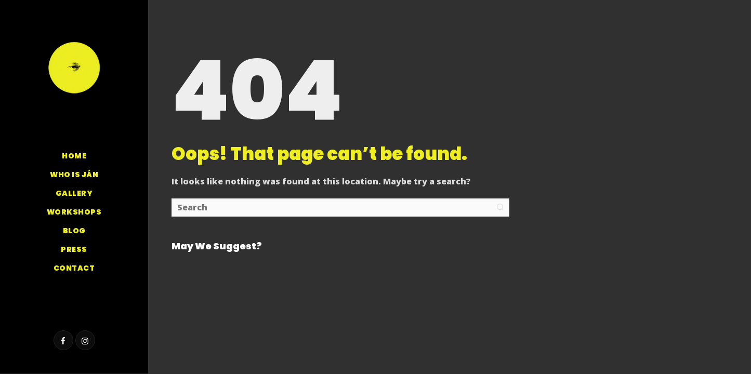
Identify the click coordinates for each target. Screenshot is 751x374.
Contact (74, 268)
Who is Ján (74, 174)
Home (74, 156)
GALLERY (74, 193)
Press (74, 249)
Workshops (74, 212)
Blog (74, 230)
